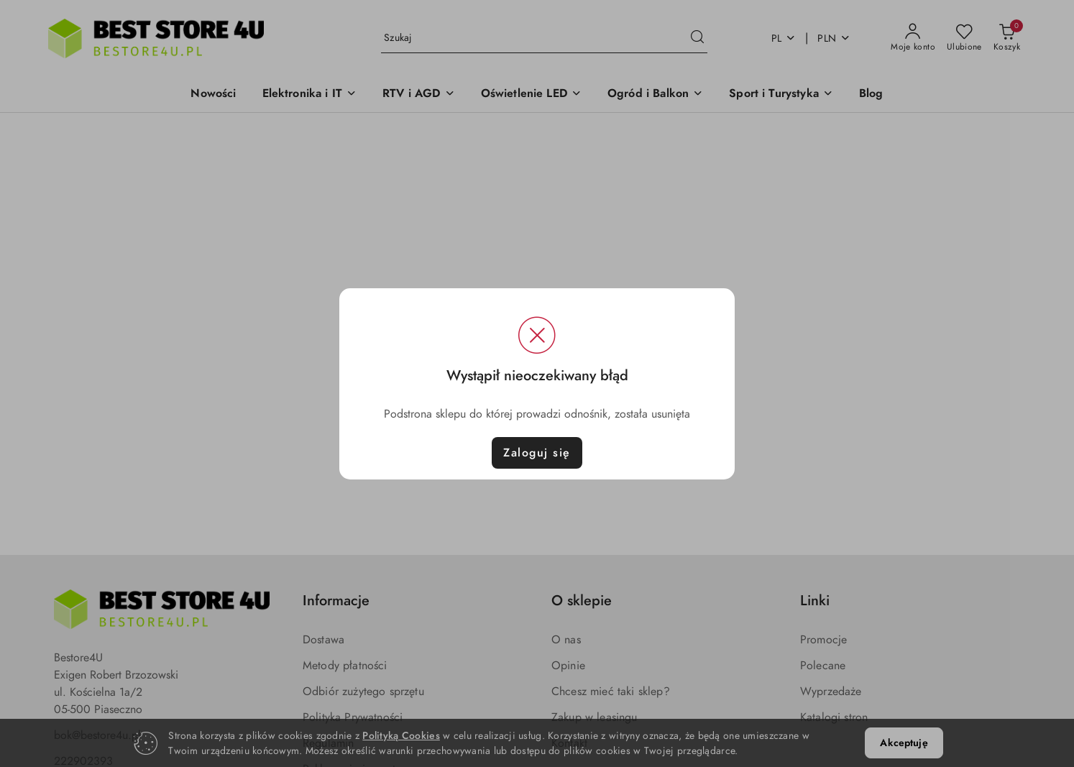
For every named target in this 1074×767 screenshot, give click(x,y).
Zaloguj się (537, 453)
